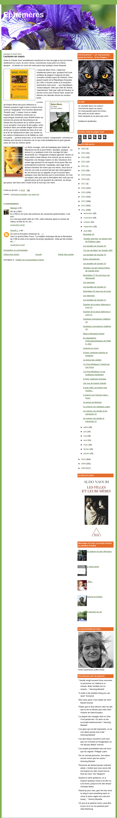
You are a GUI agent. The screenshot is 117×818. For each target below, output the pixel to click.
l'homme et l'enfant (94, 597)
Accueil (38, 254)
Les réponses (89, 282)
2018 (83, 179)
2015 (83, 192)
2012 (83, 205)
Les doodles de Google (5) (94, 246)
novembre (88, 218)
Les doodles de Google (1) (94, 300)
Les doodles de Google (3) (94, 263)
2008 (83, 468)
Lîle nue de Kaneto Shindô (94, 383)
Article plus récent (11, 254)
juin (85, 431)
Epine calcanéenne (91, 259)
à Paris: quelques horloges (94, 379)
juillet (86, 427)
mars (86, 445)
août (86, 231)
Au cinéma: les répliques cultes (96, 407)
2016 (83, 188)
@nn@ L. (14, 230)
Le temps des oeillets (92, 360)
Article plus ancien (66, 254)
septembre (88, 226)
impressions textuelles (19, 194)
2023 (83, 157)
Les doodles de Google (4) (94, 255)
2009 (83, 464)
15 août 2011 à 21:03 (17, 245)
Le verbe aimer (92, 566)
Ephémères (23, 14)
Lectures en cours (91, 348)
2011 (83, 210)
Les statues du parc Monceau (99, 551)
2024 (83, 153)
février (87, 449)
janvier (87, 453)
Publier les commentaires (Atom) (30, 260)
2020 (83, 170)
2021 (83, 166)
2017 (83, 184)
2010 (83, 459)
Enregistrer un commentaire (16, 250)
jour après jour (33, 194)
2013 (83, 201)
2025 (83, 148)
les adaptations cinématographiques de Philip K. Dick (97, 341)
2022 (83, 162)
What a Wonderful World (93, 334)
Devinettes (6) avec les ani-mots (97, 291)
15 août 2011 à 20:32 (17, 225)
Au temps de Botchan (92, 402)
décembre (88, 213)
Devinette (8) (88, 234)
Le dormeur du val (94, 612)
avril (86, 440)
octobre (87, 222)
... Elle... (89, 581)
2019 (83, 175)
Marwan (13, 208)
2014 (83, 197)
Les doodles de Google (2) (94, 287)
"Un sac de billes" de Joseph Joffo (97, 250)
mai (85, 436)
